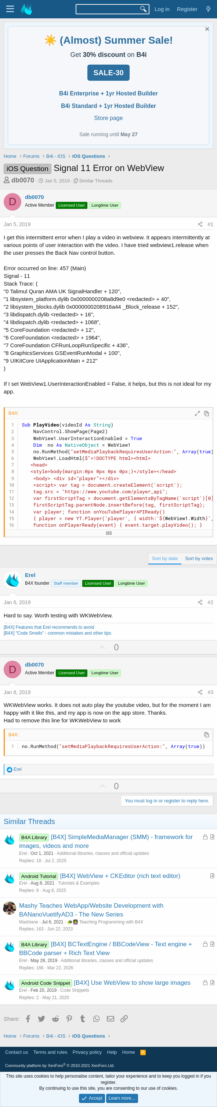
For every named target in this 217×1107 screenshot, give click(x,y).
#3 (210, 692)
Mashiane (28, 922)
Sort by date (165, 558)
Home (128, 1052)
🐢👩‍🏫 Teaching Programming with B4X (105, 922)
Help (112, 1052)
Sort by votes (199, 558)
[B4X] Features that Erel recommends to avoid (49, 627)
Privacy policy (87, 1052)
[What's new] (208, 9)
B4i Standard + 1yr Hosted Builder (108, 106)
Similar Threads (95, 181)
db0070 (22, 180)
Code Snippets (74, 990)
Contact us (16, 1052)
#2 (210, 602)
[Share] (200, 224)
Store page (108, 118)
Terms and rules (50, 1052)
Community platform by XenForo (60, 1065)
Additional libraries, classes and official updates (103, 853)
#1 (210, 224)
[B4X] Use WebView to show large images (132, 982)
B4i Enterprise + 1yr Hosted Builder (108, 93)
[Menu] (10, 9)
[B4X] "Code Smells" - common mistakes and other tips (57, 633)
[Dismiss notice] (206, 30)
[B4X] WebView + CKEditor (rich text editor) (120, 875)
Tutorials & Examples (79, 883)
